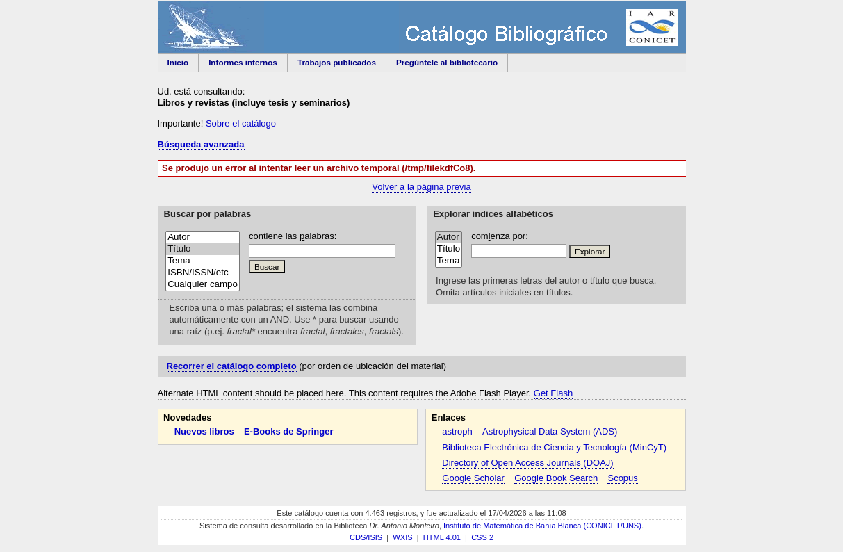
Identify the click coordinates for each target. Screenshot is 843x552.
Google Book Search (556, 478)
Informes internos (242, 62)
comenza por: (499, 236)
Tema (202, 261)
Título (202, 249)
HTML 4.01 (442, 537)
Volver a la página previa (421, 186)
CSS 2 (482, 537)
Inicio (178, 62)
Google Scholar (473, 478)
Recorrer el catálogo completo (232, 366)
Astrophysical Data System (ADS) (549, 431)
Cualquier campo (202, 285)
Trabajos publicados (336, 62)
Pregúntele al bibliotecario (447, 62)
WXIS (402, 537)
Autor (202, 237)
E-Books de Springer (289, 431)
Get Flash (553, 393)
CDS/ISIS (366, 537)
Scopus (622, 478)
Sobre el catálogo (241, 123)
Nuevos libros (204, 431)
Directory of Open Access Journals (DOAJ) (527, 462)
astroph (457, 431)
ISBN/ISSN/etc (202, 273)
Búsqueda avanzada (201, 144)
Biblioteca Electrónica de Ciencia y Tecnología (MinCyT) (554, 447)
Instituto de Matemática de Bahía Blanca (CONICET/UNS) (542, 525)
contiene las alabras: (292, 236)
